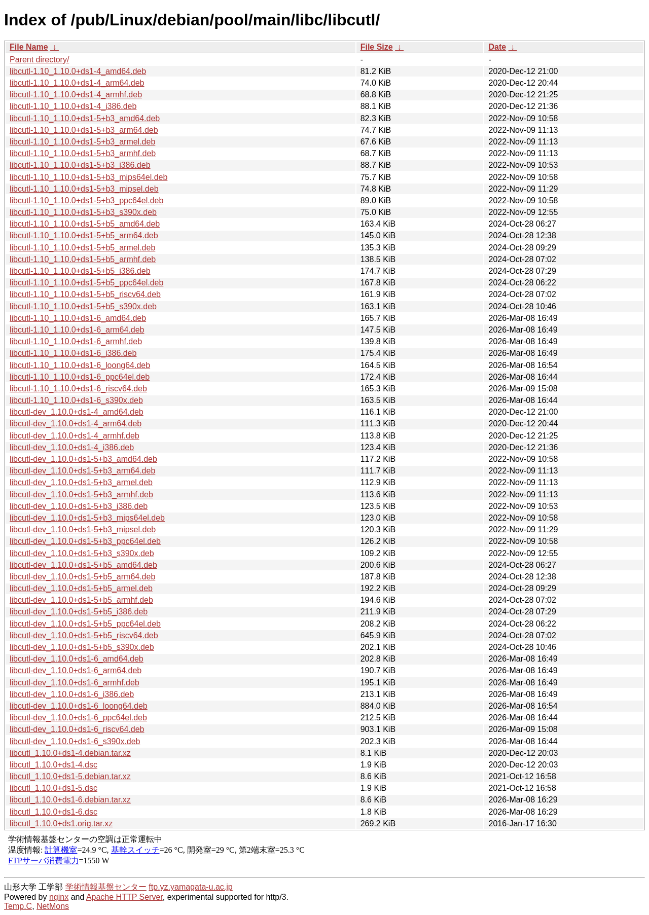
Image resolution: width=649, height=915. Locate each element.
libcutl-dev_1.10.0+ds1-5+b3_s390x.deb (82, 553)
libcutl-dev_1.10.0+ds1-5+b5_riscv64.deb (84, 635)
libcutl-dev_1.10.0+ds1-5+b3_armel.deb (81, 482)
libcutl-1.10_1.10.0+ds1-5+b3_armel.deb (82, 141)
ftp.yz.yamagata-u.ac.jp (190, 887)
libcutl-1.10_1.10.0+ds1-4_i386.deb (73, 106)
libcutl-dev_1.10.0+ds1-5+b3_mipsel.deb (83, 529)
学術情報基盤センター (106, 887)
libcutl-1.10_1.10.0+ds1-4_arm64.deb (77, 83)
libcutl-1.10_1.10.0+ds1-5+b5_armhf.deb (83, 259)
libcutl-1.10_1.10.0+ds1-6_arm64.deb (77, 329)
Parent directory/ (39, 59)
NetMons (53, 906)
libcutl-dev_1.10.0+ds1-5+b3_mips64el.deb (87, 518)
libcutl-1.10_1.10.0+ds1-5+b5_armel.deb (82, 247)
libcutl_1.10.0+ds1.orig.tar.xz (61, 823)
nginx (58, 897)
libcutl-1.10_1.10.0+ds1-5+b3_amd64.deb (85, 118)
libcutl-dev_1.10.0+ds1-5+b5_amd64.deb (83, 565)
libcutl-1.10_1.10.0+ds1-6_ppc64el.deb (80, 377)
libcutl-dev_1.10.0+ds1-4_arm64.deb (75, 423)
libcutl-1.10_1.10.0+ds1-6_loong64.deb (80, 365)
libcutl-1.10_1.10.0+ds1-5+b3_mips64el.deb (88, 177)
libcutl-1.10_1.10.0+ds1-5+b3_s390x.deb (83, 212)
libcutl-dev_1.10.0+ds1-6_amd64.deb (76, 658)
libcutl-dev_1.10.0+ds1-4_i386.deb (72, 447)
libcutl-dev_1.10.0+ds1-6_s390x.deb (75, 741)
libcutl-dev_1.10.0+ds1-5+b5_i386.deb (79, 611)
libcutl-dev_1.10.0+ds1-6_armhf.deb (74, 682)
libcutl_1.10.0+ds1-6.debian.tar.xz (70, 799)
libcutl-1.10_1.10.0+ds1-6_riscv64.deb (78, 388)
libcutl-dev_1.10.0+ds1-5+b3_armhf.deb (81, 494)
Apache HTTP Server (124, 897)
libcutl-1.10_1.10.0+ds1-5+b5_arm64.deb (84, 235)
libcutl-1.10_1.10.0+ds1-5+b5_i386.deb (80, 271)
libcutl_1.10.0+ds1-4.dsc (53, 764)
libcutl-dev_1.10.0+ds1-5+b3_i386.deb (79, 506)
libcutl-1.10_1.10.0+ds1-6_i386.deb (73, 353)
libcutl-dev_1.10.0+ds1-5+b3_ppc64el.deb (85, 541)
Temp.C (18, 906)
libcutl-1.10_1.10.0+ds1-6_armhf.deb (76, 341)
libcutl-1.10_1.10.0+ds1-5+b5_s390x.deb (83, 306)
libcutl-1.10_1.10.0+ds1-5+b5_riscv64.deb (85, 294)
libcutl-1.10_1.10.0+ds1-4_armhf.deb (76, 94)
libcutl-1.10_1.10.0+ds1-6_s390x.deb (76, 400)
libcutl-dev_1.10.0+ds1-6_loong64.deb (79, 706)
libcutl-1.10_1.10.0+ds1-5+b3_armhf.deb (83, 153)
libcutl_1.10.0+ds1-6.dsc (53, 812)
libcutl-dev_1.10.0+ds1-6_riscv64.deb (77, 729)
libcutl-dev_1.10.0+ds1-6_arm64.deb (75, 670)
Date (497, 47)
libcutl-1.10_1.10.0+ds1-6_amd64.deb (78, 318)
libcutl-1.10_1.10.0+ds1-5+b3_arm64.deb (84, 130)
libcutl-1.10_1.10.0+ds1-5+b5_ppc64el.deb (86, 282)
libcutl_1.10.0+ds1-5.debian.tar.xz (70, 776)
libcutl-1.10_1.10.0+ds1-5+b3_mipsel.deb (84, 189)
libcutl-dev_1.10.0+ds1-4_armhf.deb (74, 435)
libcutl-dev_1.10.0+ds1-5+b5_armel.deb (81, 588)
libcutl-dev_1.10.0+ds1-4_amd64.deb (76, 412)
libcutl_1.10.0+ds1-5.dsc (53, 788)
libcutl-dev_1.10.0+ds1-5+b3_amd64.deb (83, 459)
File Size (376, 47)
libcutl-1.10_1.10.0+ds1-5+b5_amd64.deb (85, 223)
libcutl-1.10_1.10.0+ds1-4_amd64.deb (78, 71)
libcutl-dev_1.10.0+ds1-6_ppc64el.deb (78, 717)
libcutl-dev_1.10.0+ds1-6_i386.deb (72, 694)
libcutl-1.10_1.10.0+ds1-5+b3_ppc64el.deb (86, 200)
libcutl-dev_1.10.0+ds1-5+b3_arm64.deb (82, 470)
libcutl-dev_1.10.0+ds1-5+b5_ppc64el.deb (85, 623)
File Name (29, 47)
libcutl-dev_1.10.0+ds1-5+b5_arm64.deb (82, 576)
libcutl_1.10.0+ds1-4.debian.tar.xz (70, 753)
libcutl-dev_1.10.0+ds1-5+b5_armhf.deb (81, 600)
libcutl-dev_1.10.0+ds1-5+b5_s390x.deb (82, 647)
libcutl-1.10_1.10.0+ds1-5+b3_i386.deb (80, 165)
